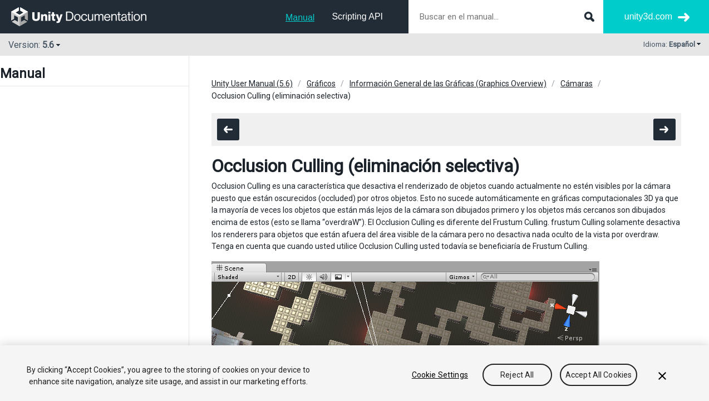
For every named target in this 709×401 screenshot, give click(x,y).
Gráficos (321, 83)
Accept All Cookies (598, 374)
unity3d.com (648, 16)
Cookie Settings (440, 374)
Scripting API (357, 16)
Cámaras (576, 83)
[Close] (662, 376)
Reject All (517, 374)
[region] (354, 373)
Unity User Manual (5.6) (252, 83)
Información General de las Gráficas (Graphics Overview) (447, 83)
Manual (299, 17)
